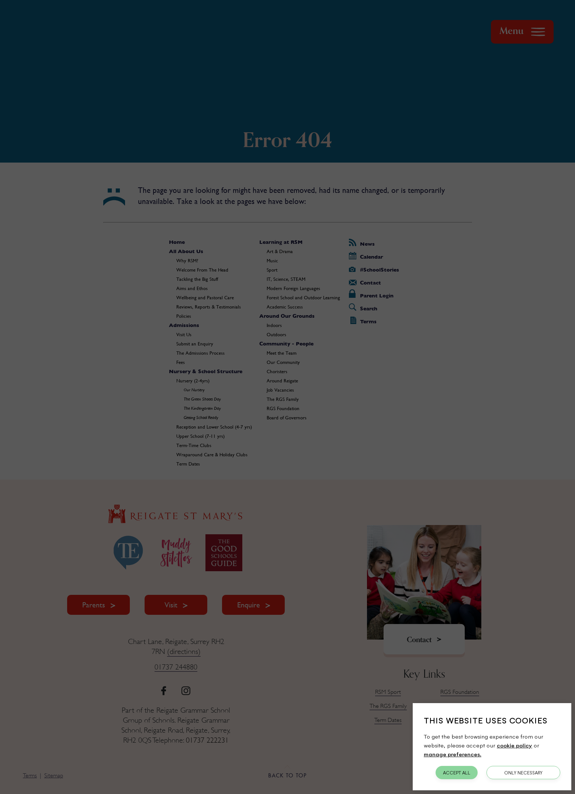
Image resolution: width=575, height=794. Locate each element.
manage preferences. (452, 753)
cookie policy (514, 745)
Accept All (456, 773)
